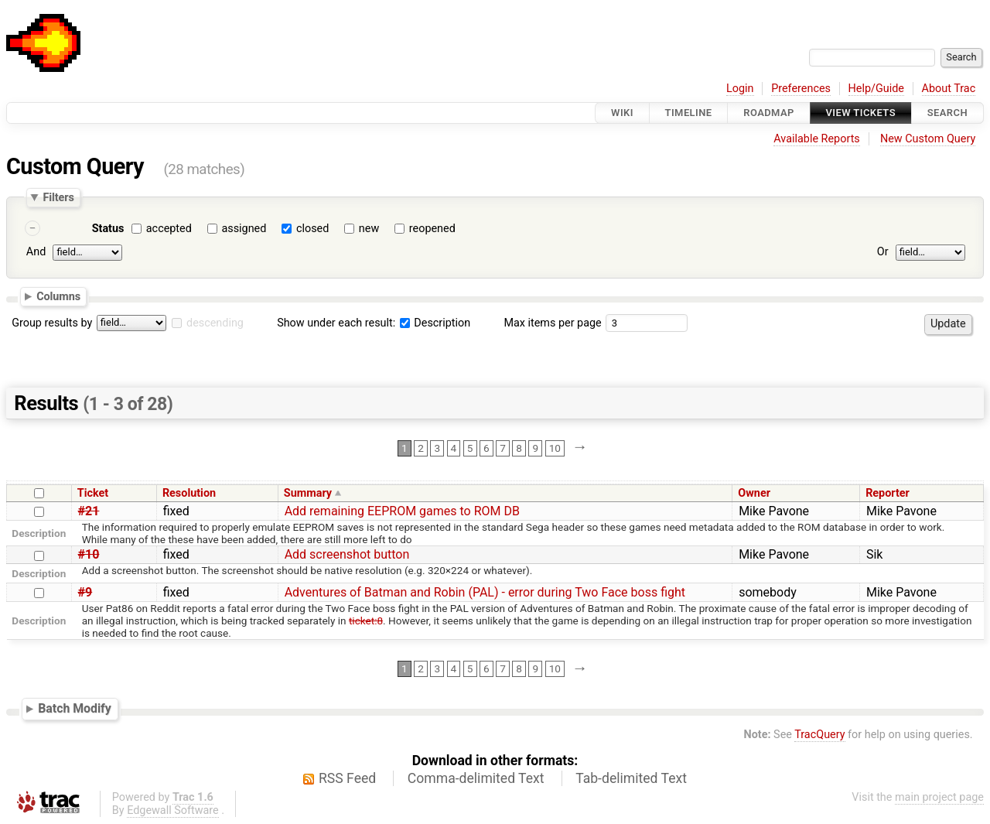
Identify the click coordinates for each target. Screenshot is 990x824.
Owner (754, 493)
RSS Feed (347, 778)
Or (883, 251)
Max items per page (552, 323)
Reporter (887, 493)
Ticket (92, 493)
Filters (58, 197)
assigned (243, 228)
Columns (58, 296)
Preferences (801, 88)
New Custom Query (927, 138)
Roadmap (768, 112)
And (36, 251)
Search (947, 112)
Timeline (688, 112)
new (369, 228)
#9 (85, 592)
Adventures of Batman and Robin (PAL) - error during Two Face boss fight (485, 592)
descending (215, 323)
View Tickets (861, 112)
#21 (89, 511)
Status (108, 228)
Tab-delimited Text (631, 778)
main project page (939, 797)
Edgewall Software (173, 810)
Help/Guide (876, 88)
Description (435, 323)
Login (740, 88)
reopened (432, 228)
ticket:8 (366, 620)
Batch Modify (74, 708)
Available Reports (816, 138)
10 (555, 448)
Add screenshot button (347, 554)
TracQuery (819, 734)
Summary (308, 493)
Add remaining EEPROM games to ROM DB (402, 511)
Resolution (189, 493)
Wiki (622, 112)
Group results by (52, 323)
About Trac (949, 88)
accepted (169, 228)
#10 (89, 554)
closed (312, 228)
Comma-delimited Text (476, 778)
